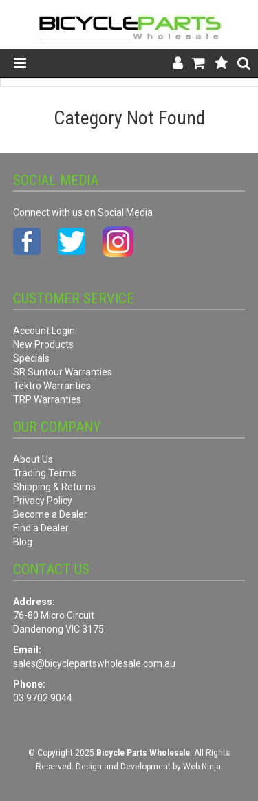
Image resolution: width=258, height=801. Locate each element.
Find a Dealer (41, 528)
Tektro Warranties (52, 385)
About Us (33, 459)
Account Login (44, 330)
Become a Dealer (50, 514)
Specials (31, 358)
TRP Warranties (47, 399)
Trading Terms (44, 473)
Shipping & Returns (54, 486)
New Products (43, 344)
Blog (22, 541)
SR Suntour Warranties (62, 371)
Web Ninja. (203, 766)
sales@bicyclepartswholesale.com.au (94, 663)
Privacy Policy (42, 500)
